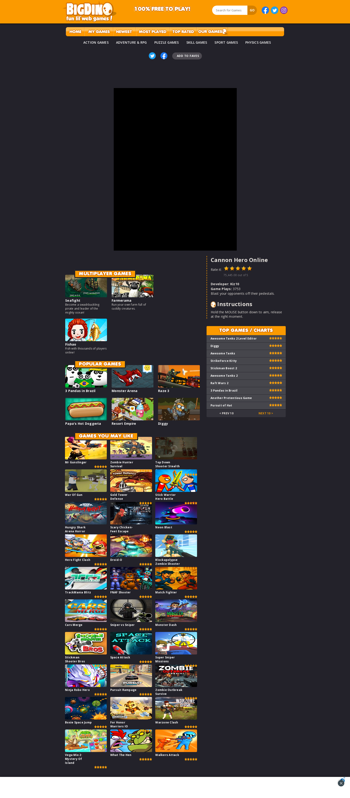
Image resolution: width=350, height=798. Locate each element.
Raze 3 (163, 391)
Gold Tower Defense (119, 497)
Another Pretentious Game (231, 398)
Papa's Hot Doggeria (83, 423)
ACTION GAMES (96, 42)
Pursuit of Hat (221, 405)
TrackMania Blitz (78, 592)
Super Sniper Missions (165, 659)
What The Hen (121, 755)
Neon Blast (163, 527)
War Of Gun (74, 495)
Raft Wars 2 (219, 383)
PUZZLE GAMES (166, 42)
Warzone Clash (166, 722)
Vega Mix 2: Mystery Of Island (73, 759)
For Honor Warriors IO (119, 724)
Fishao (70, 344)
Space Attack (120, 657)
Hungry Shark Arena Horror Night (75, 531)
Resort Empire (124, 423)
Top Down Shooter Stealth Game (167, 466)
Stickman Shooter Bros (75, 659)
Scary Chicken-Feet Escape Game (121, 531)
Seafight (72, 300)
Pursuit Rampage (123, 690)
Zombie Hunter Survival (121, 464)
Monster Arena (124, 391)
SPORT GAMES (226, 42)
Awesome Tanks (223, 353)
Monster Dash (166, 625)
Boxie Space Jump (78, 722)
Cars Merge (74, 625)
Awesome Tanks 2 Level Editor (234, 338)
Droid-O (116, 560)
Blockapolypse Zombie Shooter (167, 562)
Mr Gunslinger (76, 462)
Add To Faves (188, 56)
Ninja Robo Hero (77, 690)
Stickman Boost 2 (224, 368)
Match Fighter (166, 592)
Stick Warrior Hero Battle (165, 497)
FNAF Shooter (120, 592)
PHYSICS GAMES (258, 42)
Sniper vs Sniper (122, 625)
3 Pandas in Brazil (80, 391)
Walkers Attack (167, 755)
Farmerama (121, 300)
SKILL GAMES (196, 42)
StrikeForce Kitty (224, 361)
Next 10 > (266, 413)
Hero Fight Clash (77, 560)
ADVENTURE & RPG (131, 42)
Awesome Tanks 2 (224, 376)
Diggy (163, 423)
